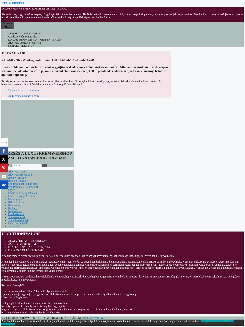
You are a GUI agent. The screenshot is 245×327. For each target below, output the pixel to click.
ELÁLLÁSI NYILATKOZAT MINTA (29, 247)
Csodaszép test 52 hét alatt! (23, 186)
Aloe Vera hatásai (17, 171)
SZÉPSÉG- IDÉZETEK (21, 45)
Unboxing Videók (18, 223)
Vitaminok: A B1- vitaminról (23, 90)
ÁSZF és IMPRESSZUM (22, 244)
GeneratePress (95, 317)
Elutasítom (219, 321)
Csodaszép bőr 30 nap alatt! (23, 36)
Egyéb (11, 189)
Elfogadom (207, 321)
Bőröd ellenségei (17, 180)
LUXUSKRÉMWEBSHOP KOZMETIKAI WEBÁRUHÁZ (34, 8)
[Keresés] (44, 165)
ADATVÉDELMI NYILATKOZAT (27, 240)
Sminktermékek (16, 217)
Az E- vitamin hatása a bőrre (23, 95)
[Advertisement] (37, 124)
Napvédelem (15, 211)
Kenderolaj (14, 205)
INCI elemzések (17, 202)
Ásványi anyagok (17, 177)
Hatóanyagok (15, 199)
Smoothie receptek (18, 220)
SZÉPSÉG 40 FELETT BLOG (25, 33)
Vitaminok (14, 226)
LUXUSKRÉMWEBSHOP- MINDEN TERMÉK (35, 39)
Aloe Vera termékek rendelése (24, 42)
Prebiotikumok (16, 214)
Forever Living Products (21, 196)
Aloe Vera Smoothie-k (20, 174)
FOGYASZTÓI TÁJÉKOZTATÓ (26, 250)
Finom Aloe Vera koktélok (22, 192)
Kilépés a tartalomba (12, 2)
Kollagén (13, 208)
